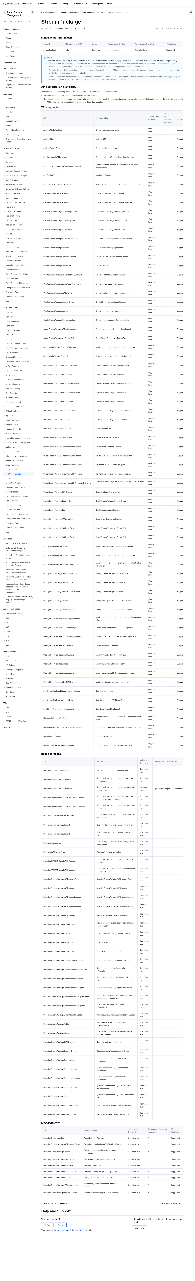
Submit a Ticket (77, 1268)
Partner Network (81, 4)
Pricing (66, 4)
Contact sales (60, 1268)
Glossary (6, 728)
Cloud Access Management (68, 12)
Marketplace (97, 4)
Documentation (47, 12)
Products (42, 4)
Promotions (28, 4)
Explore (110, 4)
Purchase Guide (9, 63)
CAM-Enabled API (89, 12)
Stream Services (107, 12)
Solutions (54, 4)
